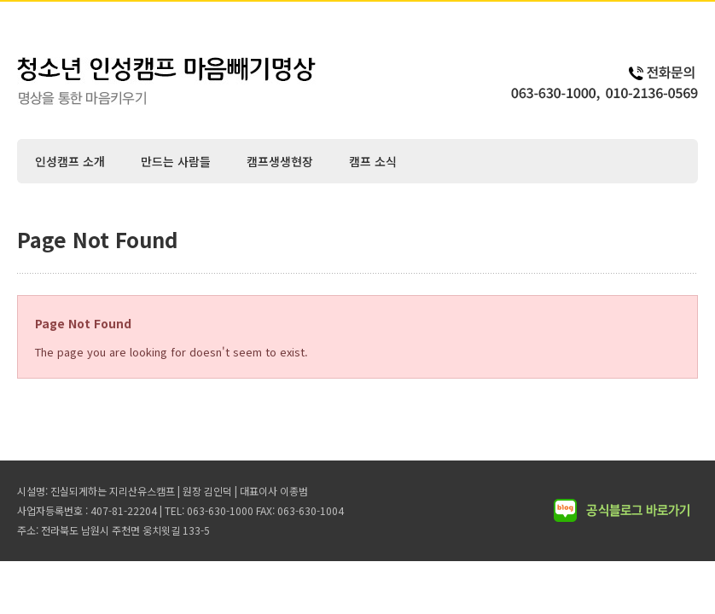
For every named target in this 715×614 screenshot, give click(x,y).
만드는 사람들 (176, 161)
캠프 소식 (373, 161)
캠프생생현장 (280, 161)
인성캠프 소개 (70, 161)
